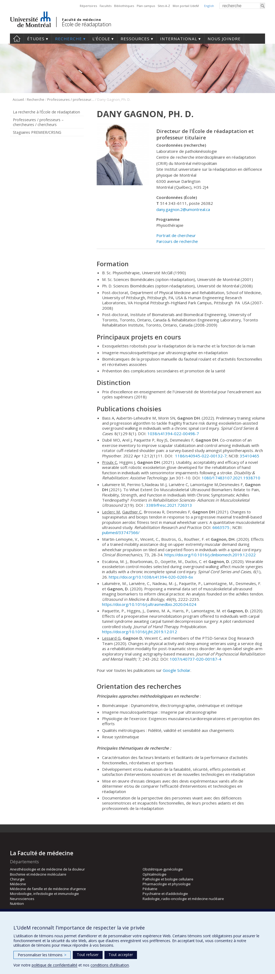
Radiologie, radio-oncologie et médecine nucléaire (183, 898)
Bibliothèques (124, 6)
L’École (101, 38)
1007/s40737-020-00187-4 (195, 659)
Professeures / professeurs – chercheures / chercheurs (70, 99)
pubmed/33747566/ (120, 532)
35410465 (249, 455)
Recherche (68, 38)
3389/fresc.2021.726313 (169, 505)
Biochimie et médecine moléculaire (38, 874)
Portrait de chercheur (176, 235)
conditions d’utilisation (110, 965)
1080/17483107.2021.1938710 (231, 477)
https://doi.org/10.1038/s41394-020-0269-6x (151, 577)
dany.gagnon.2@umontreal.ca (183, 209)
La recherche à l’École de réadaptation (46, 111)
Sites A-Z (164, 6)
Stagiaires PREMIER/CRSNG (37, 132)
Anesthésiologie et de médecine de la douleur (47, 869)
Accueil (16, 39)
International (178, 38)
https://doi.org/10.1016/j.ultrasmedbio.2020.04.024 (149, 604)
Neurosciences (22, 898)
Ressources (135, 38)
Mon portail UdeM (186, 6)
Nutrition (17, 903)
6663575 (220, 527)
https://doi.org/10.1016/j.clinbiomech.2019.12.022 (210, 554)
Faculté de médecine (81, 19)
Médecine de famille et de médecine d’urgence (48, 888)
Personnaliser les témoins (42, 954)
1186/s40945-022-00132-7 (201, 455)
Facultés (105, 6)
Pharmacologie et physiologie (167, 884)
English (209, 6)
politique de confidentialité (54, 965)
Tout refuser (88, 954)
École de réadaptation (86, 24)
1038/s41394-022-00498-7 (173, 433)
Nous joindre (224, 38)
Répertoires (88, 6)
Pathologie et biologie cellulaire (168, 879)
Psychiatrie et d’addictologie (165, 893)
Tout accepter (120, 954)
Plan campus (146, 6)
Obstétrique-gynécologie (163, 869)
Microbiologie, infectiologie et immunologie (44, 893)
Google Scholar (176, 670)
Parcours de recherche (177, 241)
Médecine (18, 884)
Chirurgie (17, 879)
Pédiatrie (150, 888)
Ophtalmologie (155, 874)
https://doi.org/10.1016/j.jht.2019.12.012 (139, 631)
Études (36, 38)
